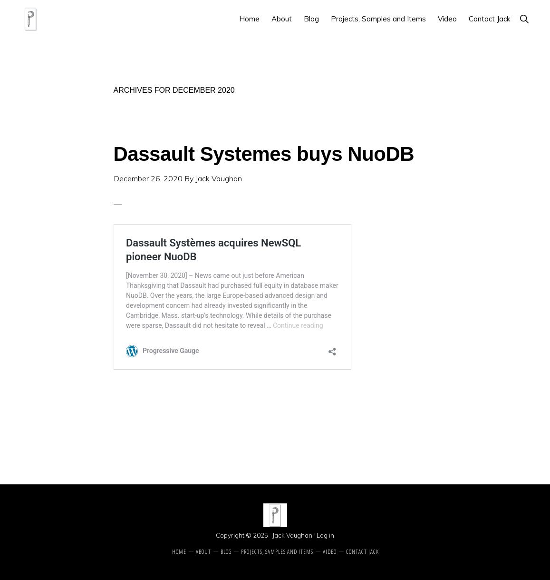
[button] (524, 19)
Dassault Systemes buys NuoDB (264, 154)
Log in (325, 535)
